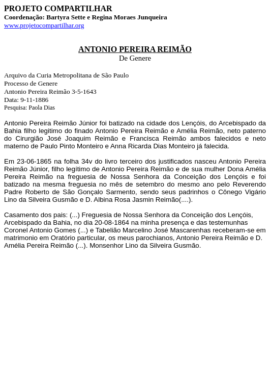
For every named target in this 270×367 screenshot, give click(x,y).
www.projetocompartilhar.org (44, 25)
